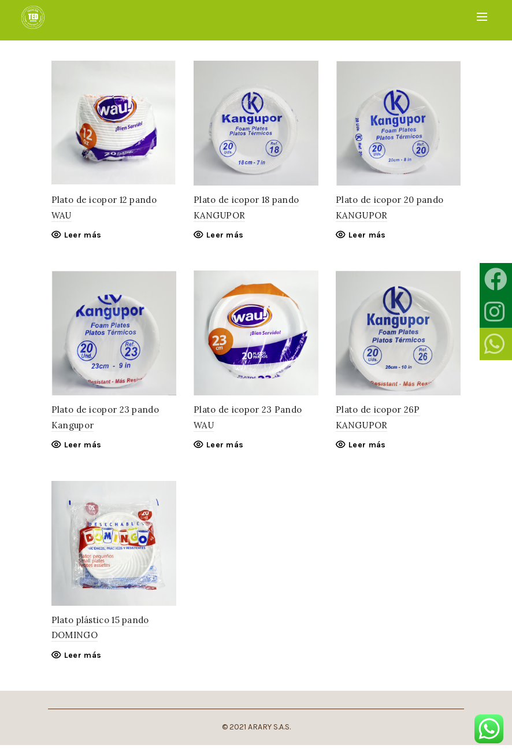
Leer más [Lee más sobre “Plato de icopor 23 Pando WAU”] (223, 449)
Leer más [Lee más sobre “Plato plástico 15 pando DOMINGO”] (79, 661)
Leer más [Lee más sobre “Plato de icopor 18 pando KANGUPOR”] (223, 237)
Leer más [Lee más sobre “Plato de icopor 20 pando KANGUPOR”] (368, 237)
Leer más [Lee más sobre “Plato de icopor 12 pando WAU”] (79, 237)
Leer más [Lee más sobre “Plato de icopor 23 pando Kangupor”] (79, 449)
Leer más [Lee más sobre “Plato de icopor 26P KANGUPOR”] (368, 449)
